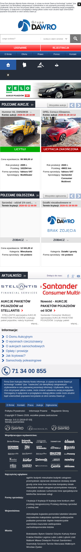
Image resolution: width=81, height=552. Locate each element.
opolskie (56, 517)
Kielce (73, 534)
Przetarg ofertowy (59, 504)
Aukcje (39, 405)
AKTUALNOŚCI (14, 275)
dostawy (65, 481)
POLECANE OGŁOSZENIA (20, 195)
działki (73, 481)
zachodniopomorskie (36, 527)
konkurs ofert (68, 500)
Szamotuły (31, 544)
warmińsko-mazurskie (37, 524)
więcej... (35, 323)
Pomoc (56, 54)
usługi (49, 494)
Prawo (40, 54)
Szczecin (41, 544)
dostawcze (55, 481)
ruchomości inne (54, 491)
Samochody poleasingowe (23, 360)
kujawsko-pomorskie (49, 514)
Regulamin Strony (60, 411)
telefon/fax (31, 494)
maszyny (72, 487)
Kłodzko (38, 537)
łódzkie (50, 527)
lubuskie (73, 514)
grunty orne (31, 484)
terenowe (41, 494)
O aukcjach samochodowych (25, 346)
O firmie (8, 54)
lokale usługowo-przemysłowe (52, 487)
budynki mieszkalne (43, 477)
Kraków (30, 537)
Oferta (24, 54)
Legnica (46, 537)
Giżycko (57, 534)
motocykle (31, 491)
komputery (62, 484)
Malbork (30, 540)
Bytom (41, 534)
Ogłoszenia (51, 405)
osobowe (41, 491)
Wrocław (30, 547)
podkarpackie (66, 517)
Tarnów (50, 544)
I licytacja (30, 500)
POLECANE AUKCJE (18, 104)
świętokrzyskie (61, 520)
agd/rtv (29, 477)
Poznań (55, 540)
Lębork (66, 537)
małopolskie (45, 517)
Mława (38, 540)
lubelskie (64, 514)
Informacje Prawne (38, 411)
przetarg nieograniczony (38, 504)
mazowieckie (32, 517)
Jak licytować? (15, 355)
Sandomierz (66, 540)
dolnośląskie (32, 514)
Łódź (73, 537)
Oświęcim (46, 540)
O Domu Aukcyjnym (19, 336)
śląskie (50, 520)
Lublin (60, 537)
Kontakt (73, 54)
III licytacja (51, 500)
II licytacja (41, 500)
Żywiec (38, 547)
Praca (30, 405)
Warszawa (59, 544)
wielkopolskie (54, 524)
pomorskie (41, 520)
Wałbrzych (70, 544)
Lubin (53, 537)
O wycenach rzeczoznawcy (24, 341)
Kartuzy (65, 534)
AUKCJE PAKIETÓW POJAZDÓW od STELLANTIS (15, 306)
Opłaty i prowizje (17, 351)
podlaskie (31, 520)
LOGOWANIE (20, 47)
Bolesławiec (32, 534)
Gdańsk (49, 534)
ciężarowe (45, 481)
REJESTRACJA (61, 47)
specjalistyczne (70, 491)
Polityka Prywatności (15, 411)
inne (40, 484)
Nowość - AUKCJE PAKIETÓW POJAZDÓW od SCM (58, 306)
